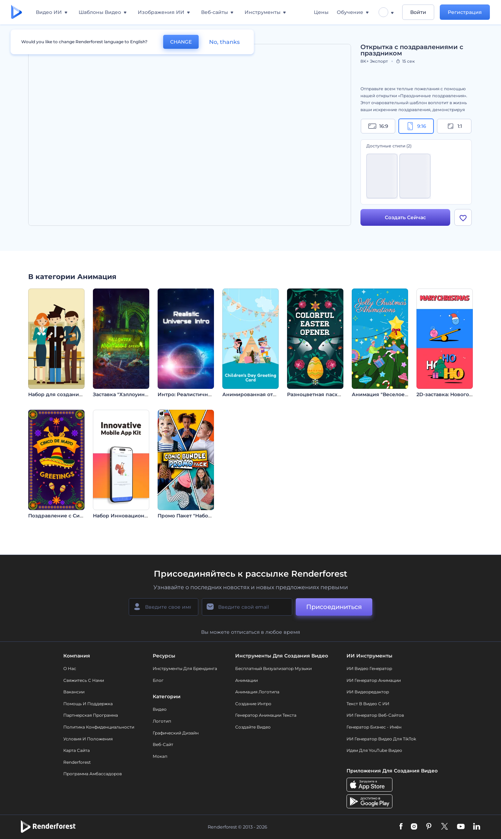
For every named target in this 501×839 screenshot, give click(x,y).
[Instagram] (414, 827)
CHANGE (181, 42)
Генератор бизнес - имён (374, 727)
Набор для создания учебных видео (76, 394)
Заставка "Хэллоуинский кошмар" (137, 394)
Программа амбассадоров (92, 773)
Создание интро (253, 703)
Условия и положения (88, 738)
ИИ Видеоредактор (368, 691)
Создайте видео (253, 727)
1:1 (454, 126)
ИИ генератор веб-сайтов (375, 715)
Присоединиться (334, 607)
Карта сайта (76, 750)
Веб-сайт (163, 744)
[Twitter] (444, 827)
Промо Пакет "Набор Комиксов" (199, 516)
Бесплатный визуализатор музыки (273, 668)
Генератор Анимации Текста (265, 715)
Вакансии (74, 691)
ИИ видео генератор (369, 668)
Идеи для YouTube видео (374, 750)
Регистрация (465, 12)
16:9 (378, 126)
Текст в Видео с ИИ (368, 703)
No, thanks (224, 42)
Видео (160, 709)
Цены (321, 12)
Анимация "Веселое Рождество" (394, 394)
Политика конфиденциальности (98, 727)
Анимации (246, 680)
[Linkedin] (476, 827)
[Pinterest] (429, 827)
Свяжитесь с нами (83, 680)
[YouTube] (461, 827)
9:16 (416, 126)
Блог (158, 680)
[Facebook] (401, 827)
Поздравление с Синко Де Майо (70, 516)
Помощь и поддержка (88, 703)
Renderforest (77, 762)
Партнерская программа (90, 715)
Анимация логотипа (257, 691)
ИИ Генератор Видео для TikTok (381, 738)
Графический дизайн (176, 733)
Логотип (162, 721)
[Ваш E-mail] (247, 607)
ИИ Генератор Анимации (374, 680)
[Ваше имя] (163, 607)
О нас (69, 668)
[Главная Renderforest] (16, 12)
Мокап (160, 756)
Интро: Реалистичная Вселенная (201, 394)
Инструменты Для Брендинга (185, 668)
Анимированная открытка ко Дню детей (275, 394)
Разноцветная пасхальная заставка (333, 394)
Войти (418, 12)
